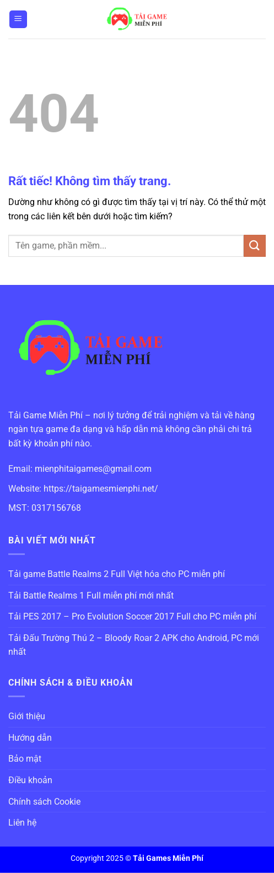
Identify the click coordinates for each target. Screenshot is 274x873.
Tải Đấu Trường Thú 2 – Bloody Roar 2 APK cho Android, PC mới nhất (133, 645)
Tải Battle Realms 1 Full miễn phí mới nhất (91, 595)
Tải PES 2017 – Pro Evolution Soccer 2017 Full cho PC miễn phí (132, 616)
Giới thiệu (26, 716)
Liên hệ (22, 822)
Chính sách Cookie (44, 801)
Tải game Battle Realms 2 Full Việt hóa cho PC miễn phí (116, 574)
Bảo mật (24, 758)
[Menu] (18, 19)
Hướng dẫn (30, 737)
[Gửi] (255, 245)
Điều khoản (30, 780)
